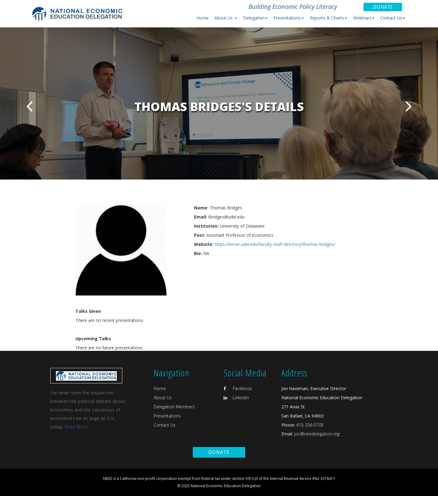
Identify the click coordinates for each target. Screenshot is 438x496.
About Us (163, 397)
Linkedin (236, 397)
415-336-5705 (310, 425)
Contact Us (165, 425)
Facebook (238, 388)
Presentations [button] (288, 18)
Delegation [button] (255, 18)
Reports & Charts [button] (328, 18)
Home (202, 18)
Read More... (78, 427)
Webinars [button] (363, 18)
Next (408, 106)
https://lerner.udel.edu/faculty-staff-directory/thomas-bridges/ (275, 244)
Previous (29, 106)
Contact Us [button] (392, 18)
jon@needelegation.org (316, 434)
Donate (383, 7)
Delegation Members (174, 407)
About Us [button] (225, 18)
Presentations (167, 416)
